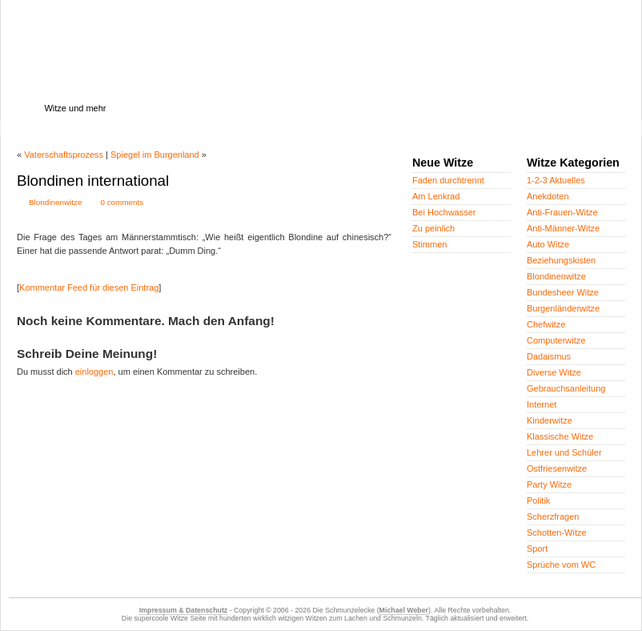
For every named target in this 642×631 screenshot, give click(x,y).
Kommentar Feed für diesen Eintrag (88, 287)
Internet (541, 404)
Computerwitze (556, 340)
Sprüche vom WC (561, 564)
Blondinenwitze (55, 202)
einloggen (94, 371)
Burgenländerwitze (563, 308)
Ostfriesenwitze (557, 468)
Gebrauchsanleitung (566, 388)
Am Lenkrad (435, 196)
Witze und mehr (75, 108)
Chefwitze (546, 324)
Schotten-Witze (557, 532)
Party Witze (549, 484)
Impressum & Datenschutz (183, 610)
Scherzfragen (553, 516)
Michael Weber (403, 610)
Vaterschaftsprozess (63, 154)
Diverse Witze (554, 372)
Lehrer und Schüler (564, 452)
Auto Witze (548, 244)
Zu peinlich (433, 228)
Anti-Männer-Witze (563, 228)
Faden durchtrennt (448, 180)
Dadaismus (549, 356)
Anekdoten (548, 196)
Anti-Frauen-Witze (562, 212)
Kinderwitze (549, 420)
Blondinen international (93, 180)
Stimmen (429, 244)
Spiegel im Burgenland (154, 154)
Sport (537, 548)
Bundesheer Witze (563, 292)
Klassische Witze (560, 436)
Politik (538, 500)
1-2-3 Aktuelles (556, 180)
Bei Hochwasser (443, 212)
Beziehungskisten (561, 260)
